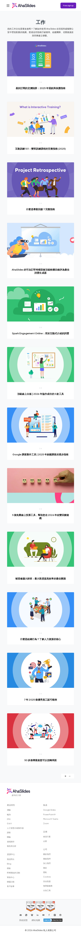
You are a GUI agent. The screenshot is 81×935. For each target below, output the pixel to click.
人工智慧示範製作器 (15, 828)
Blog (9, 864)
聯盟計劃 (10, 881)
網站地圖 (36, 920)
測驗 (9, 810)
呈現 (40, 143)
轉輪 (9, 837)
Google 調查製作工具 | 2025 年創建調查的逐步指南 (40, 454)
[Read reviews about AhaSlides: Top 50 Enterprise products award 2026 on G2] (50, 906)
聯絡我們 (47, 859)
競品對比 (10, 859)
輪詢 (9, 814)
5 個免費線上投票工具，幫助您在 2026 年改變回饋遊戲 (40, 516)
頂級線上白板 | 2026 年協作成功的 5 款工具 (40, 393)
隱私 (45, 872)
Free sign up (68, 5)
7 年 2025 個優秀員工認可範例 (40, 699)
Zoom (46, 823)
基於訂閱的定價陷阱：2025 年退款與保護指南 (40, 88)
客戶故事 (10, 886)
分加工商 (47, 890)
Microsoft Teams (50, 819)
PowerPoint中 (49, 814)
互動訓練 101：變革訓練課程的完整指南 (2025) (40, 148)
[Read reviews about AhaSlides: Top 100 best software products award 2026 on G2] (30, 906)
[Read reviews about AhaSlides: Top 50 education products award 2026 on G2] (40, 906)
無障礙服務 (48, 886)
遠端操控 (10, 841)
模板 (9, 868)
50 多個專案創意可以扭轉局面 (40, 760)
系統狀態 (23, 920)
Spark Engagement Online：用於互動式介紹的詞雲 (40, 333)
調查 (9, 832)
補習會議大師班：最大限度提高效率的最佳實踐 (40, 578)
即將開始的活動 (13, 872)
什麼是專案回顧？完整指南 (40, 209)
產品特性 (11, 805)
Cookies (47, 877)
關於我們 (47, 854)
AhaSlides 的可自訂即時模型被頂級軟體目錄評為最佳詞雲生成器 (40, 271)
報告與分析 (11, 846)
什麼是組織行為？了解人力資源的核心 (40, 639)
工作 (40, 82)
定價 (45, 831)
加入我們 (47, 863)
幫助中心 (10, 877)
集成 (45, 805)
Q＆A (9, 823)
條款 (45, 868)
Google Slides (49, 810)
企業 (45, 841)
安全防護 (47, 881)
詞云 (9, 819)
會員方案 (47, 836)
